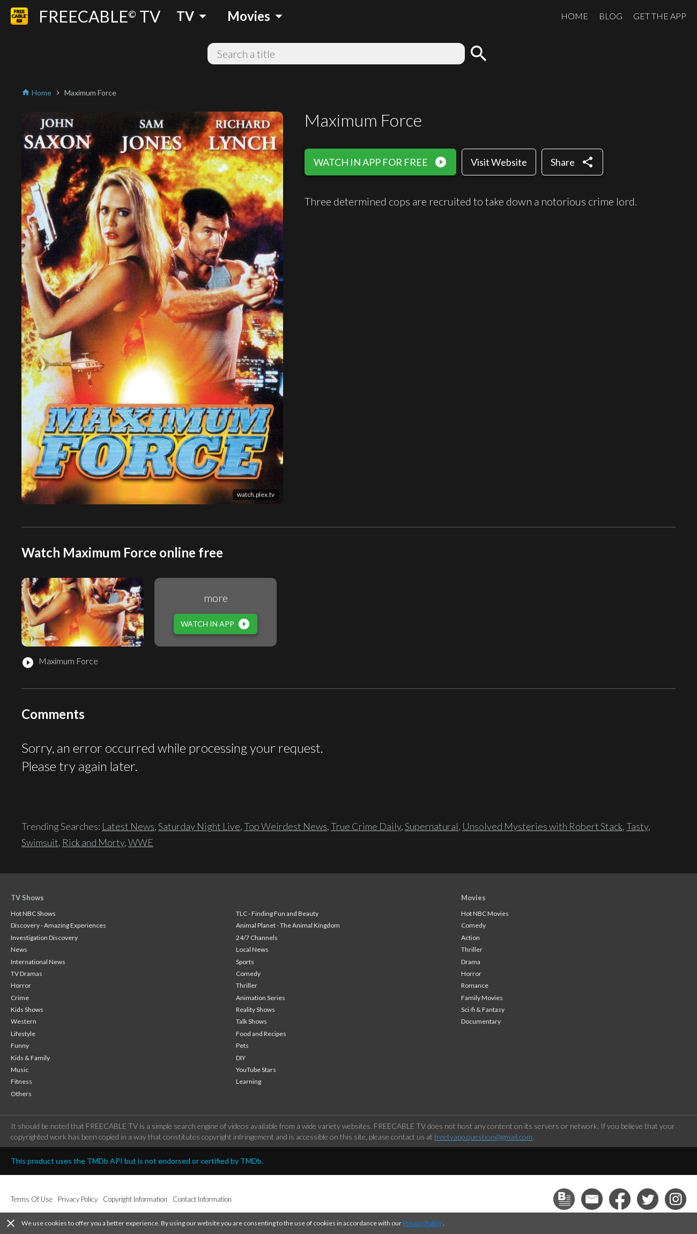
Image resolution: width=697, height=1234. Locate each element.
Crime (20, 998)
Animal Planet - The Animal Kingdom (288, 925)
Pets (242, 1045)
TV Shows (27, 897)
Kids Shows (27, 1009)
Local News (252, 949)
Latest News (128, 826)
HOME (574, 16)
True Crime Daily (366, 826)
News (19, 949)
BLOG (610, 16)
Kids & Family (30, 1058)
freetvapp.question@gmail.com (483, 1136)
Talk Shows (251, 1021)
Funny (20, 1045)
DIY (241, 1058)
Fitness (21, 1081)
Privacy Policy (422, 1223)
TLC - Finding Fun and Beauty (277, 913)
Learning (248, 1081)
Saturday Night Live (199, 826)
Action (470, 938)
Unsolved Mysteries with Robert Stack (542, 826)
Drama (470, 962)
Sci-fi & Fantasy (483, 1009)
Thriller (246, 985)
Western (23, 1021)
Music (19, 1070)
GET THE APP (659, 16)
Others (21, 1094)
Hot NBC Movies (485, 913)
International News (38, 962)
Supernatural (431, 826)
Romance (474, 985)
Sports (245, 962)
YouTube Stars (256, 1070)
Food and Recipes (261, 1034)
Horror (21, 985)
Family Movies (482, 998)
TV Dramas (26, 973)
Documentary (481, 1021)
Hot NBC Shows (33, 913)
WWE (140, 842)
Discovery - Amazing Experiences (58, 925)
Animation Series (260, 998)
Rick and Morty (93, 842)
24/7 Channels (257, 938)
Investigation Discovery (44, 938)
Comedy (248, 973)
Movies (473, 897)
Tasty (637, 826)
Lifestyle (23, 1034)
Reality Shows (255, 1009)
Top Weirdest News (285, 826)
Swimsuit (39, 842)
